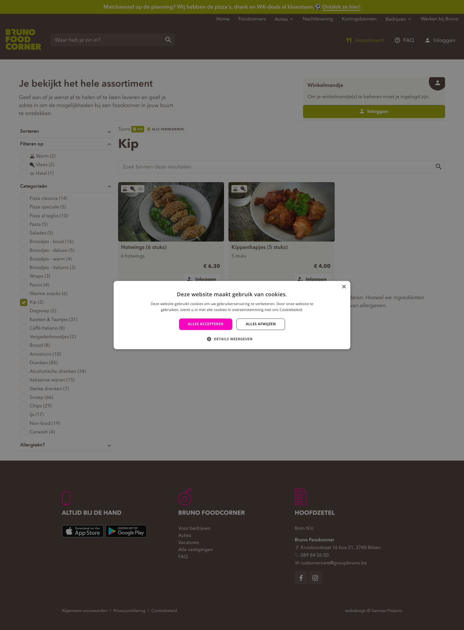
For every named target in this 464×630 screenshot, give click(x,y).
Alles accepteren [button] (206, 324)
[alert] (232, 315)
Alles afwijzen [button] (261, 324)
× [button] (343, 287)
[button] (231, 339)
